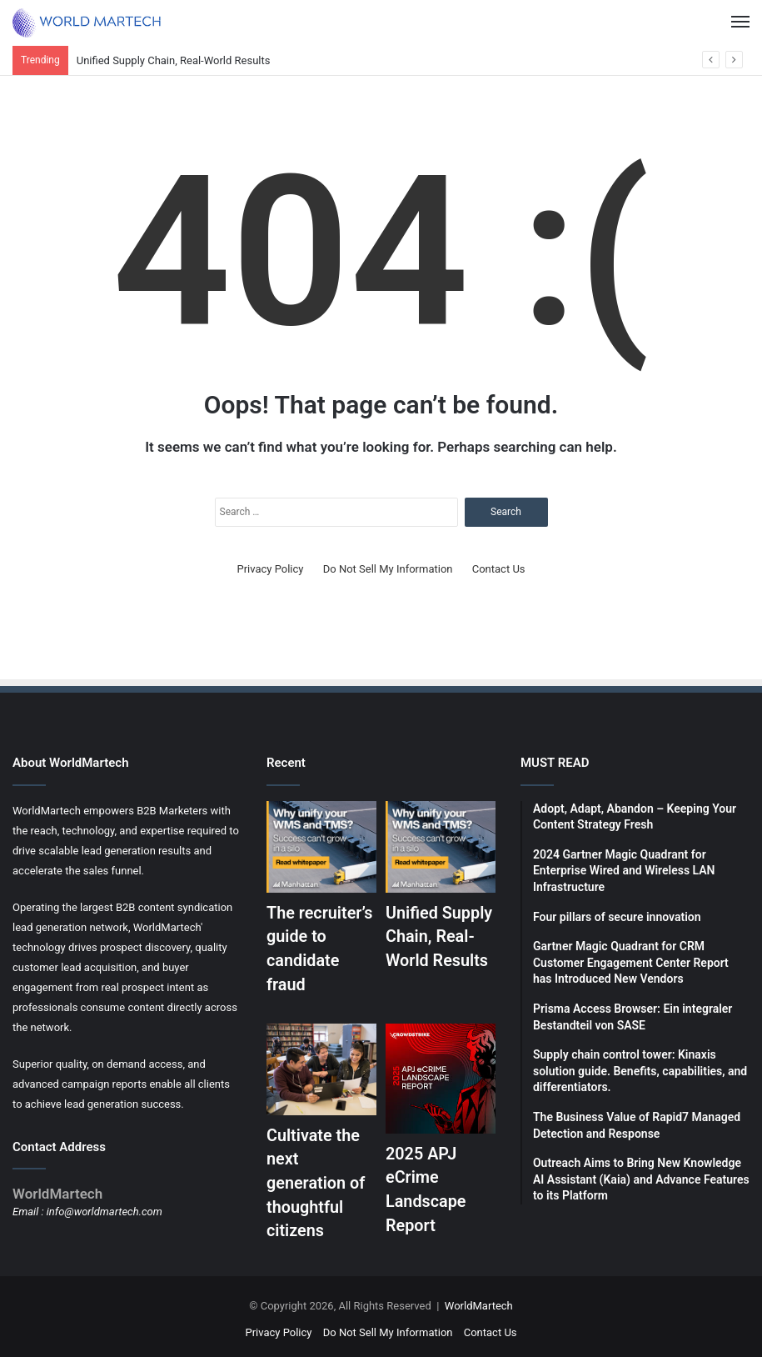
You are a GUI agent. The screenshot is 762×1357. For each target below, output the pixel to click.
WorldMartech (479, 1300)
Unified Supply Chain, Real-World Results (174, 60)
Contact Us (498, 569)
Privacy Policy (270, 569)
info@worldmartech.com (104, 1211)
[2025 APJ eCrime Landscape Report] (441, 1076)
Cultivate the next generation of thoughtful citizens (316, 1179)
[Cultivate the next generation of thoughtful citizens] (321, 1067)
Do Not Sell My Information (388, 569)
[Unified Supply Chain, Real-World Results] (441, 847)
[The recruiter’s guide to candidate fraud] (321, 847)
